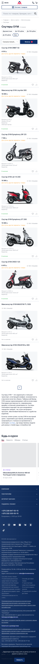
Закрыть (19, 660)
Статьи (25, 440)
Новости (9, 440)
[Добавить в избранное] (32, 85)
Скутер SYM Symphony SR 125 (14, 134)
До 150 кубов (31, 31)
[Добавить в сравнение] (35, 85)
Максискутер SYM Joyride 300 (14, 90)
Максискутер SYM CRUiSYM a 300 (16, 345)
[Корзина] (36, 2)
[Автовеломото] (19, 2)
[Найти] (35, 14)
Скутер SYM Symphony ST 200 (14, 219)
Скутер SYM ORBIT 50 (10, 48)
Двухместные (7, 31)
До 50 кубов (7, 35)
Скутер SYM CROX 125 (11, 262)
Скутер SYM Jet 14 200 (11, 177)
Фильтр (29, 42)
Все (3, 440)
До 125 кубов (19, 31)
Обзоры (17, 440)
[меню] (5, 2)
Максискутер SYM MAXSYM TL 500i (16, 304)
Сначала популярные (10, 42)
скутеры (12, 423)
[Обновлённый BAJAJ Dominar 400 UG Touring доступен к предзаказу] (19, 462)
